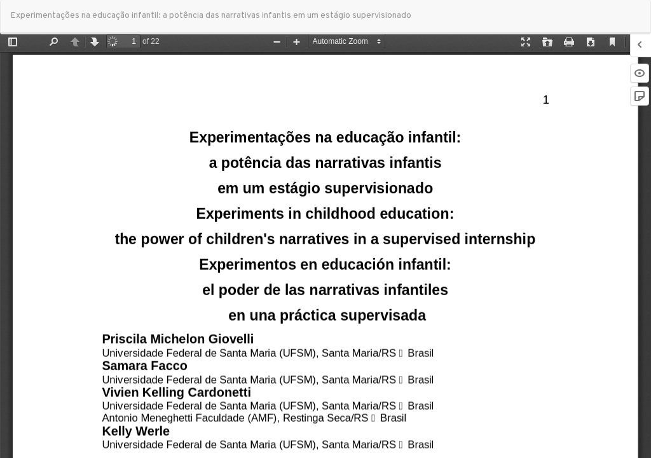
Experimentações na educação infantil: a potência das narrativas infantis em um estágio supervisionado (210, 15)
